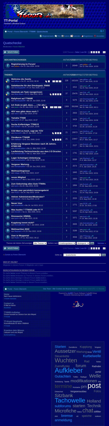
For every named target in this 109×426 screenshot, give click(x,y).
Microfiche (65, 410)
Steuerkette (62, 356)
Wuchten (66, 360)
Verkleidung (59, 382)
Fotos (97, 391)
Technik (94, 405)
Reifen (98, 362)
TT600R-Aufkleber (27, 314)
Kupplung (86, 346)
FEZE (17, 192)
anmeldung (63, 420)
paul (85, 86)
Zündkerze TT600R (20, 137)
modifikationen (84, 380)
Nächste (101, 243)
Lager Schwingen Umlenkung (25, 158)
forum (81, 365)
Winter (89, 352)
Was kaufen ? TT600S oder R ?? (27, 209)
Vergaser (98, 347)
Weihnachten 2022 (20, 229)
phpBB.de (88, 295)
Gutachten (63, 376)
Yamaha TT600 (18, 118)
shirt (56, 416)
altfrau (17, 81)
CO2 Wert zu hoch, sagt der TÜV (27, 131)
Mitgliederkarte (48, 36)
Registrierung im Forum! (23, 64)
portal (98, 372)
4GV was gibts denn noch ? (24, 111)
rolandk (17, 199)
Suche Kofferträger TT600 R (25, 124)
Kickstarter (76, 387)
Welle (95, 375)
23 (60, 81)
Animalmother (20, 148)
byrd (84, 112)
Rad (86, 361)
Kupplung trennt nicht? (22, 222)
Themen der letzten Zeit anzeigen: (26, 243)
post (94, 385)
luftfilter (97, 411)
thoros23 (18, 133)
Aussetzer (65, 351)
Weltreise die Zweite (21, 79)
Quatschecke (42, 32)
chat (87, 410)
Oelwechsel (59, 392)
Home (27, 296)
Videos (79, 412)
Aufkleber (69, 370)
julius (17, 66)
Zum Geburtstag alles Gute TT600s (28, 184)
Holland (94, 401)
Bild (99, 382)
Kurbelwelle (92, 356)
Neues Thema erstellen (11, 52)
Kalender (76, 36)
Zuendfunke (62, 366)
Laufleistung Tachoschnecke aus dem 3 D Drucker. (36, 151)
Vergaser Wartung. (20, 164)
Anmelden (100, 36)
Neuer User (16, 203)
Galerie (67, 36)
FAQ (59, 36)
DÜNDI (17, 126)
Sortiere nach (62, 243)
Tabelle (66, 382)
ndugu (17, 173)
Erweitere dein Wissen (27, 332)
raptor (85, 171)
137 (59, 107)
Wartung (81, 351)
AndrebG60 (19, 205)
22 (57, 81)
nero (16, 114)
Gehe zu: (58, 255)
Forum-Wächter (19, 47)
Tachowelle (70, 400)
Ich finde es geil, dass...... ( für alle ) (28, 105)
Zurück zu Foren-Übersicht (15, 255)
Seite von (80, 52)
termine (63, 386)
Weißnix (86, 131)
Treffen (75, 377)
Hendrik (18, 212)
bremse (67, 416)
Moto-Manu (19, 94)
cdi (77, 416)
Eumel (85, 105)
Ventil (96, 351)
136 (56, 107)
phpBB (70, 293)
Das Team (47, 289)
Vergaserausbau (78, 391)
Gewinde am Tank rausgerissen (26, 92)
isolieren (98, 416)
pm (84, 386)
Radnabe (96, 366)
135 (52, 107)
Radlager (83, 377)
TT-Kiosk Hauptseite (27, 323)
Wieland (18, 179)
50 (104, 52)
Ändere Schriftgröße (102, 31)
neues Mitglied (18, 177)
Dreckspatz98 (20, 88)
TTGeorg (86, 236)
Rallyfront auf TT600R (22, 98)
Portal (9, 32)
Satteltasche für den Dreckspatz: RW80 (30, 85)
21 (54, 81)
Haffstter (18, 139)
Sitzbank (64, 395)
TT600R (32, 32)
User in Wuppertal (20, 235)
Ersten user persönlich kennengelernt (30, 190)
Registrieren (88, 36)
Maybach (86, 158)
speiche (87, 415)
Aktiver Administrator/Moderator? (28, 197)
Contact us (27, 305)
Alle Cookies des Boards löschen (65, 289)
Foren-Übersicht (21, 32)
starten (79, 405)
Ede (84, 92)
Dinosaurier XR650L (21, 216)
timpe (85, 138)
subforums (63, 406)
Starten (60, 347)
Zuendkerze (73, 347)
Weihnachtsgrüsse (20, 171)
